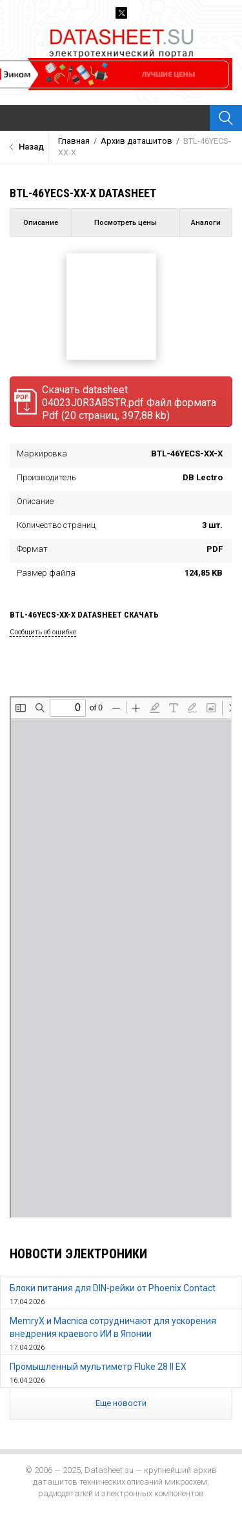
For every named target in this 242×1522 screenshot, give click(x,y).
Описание (40, 223)
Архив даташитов (136, 141)
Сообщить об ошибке (43, 632)
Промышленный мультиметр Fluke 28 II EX (98, 1366)
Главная (74, 141)
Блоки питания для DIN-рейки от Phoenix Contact (113, 1288)
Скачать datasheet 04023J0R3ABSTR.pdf (115, 403)
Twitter (121, 13)
